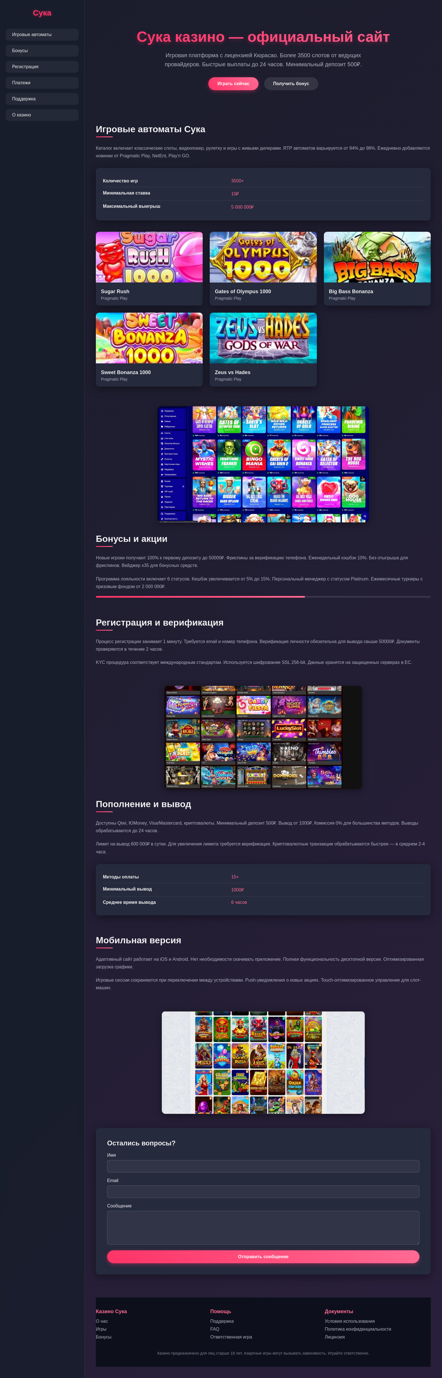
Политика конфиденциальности (358, 1329)
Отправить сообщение (263, 1256)
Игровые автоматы (32, 34)
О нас (102, 1321)
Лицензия (335, 1337)
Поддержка (24, 98)
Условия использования (350, 1321)
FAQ (214, 1329)
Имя (111, 1155)
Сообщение (119, 1205)
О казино (21, 114)
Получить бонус (291, 83)
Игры (101, 1329)
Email (112, 1180)
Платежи (21, 82)
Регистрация (25, 66)
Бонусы (20, 50)
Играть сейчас (233, 83)
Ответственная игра (231, 1337)
